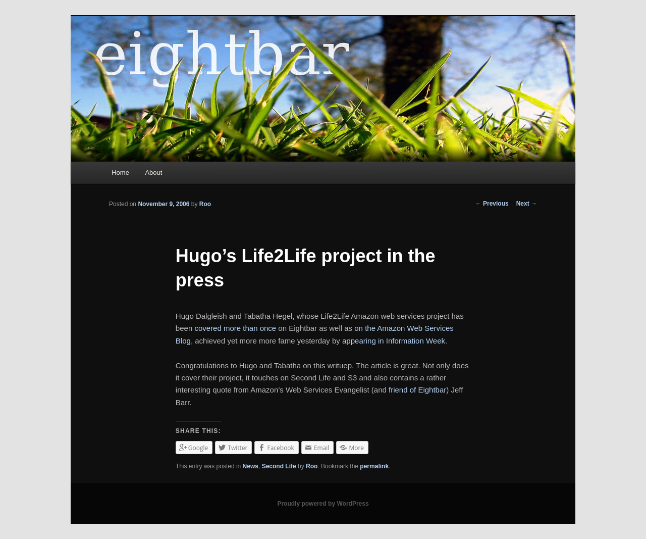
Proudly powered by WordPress (322, 503)
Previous (492, 203)
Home (120, 172)
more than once (250, 328)
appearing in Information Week (393, 340)
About (153, 172)
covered (207, 328)
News (250, 466)
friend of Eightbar (417, 389)
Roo (205, 204)
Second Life (279, 466)
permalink (374, 466)
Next (526, 203)
